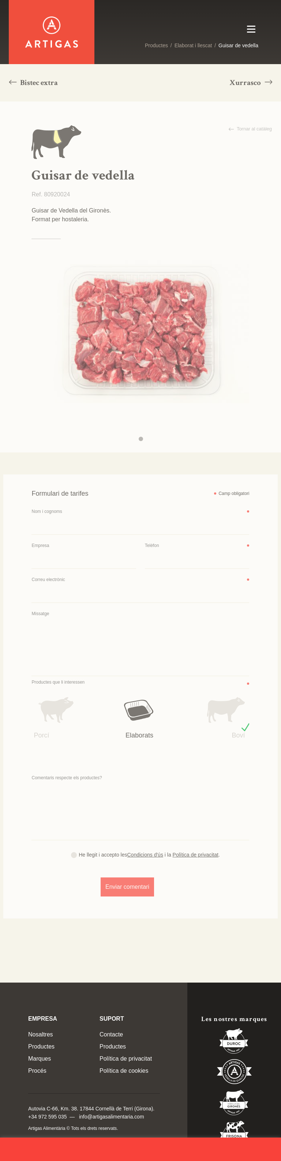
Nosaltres (40, 1034)
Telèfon (152, 545)
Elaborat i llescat (193, 45)
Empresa (40, 545)
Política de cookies (124, 1071)
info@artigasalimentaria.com (111, 1117)
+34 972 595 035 (47, 1117)
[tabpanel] (140, 330)
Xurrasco (245, 83)
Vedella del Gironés (234, 1104)
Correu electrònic (48, 579)
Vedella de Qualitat (234, 1073)
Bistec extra (38, 83)
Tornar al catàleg (254, 129)
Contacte (111, 1034)
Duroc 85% (234, 1042)
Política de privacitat (195, 855)
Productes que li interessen (58, 682)
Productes (156, 45)
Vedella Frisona (234, 1135)
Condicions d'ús (145, 855)
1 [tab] (141, 439)
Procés (37, 1071)
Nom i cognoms (46, 511)
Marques (39, 1058)
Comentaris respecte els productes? (66, 777)
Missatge (40, 613)
